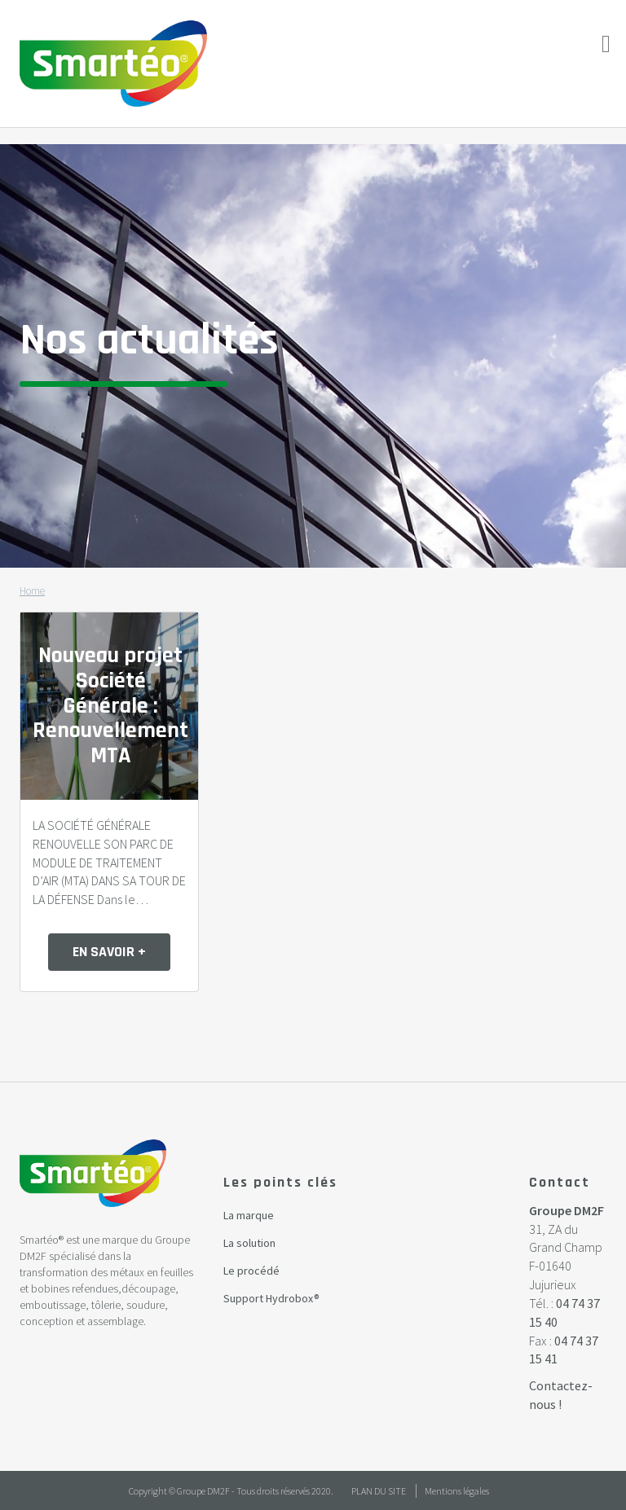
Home (32, 591)
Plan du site (378, 1491)
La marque (248, 1215)
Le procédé (251, 1270)
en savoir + (109, 951)
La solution (249, 1243)
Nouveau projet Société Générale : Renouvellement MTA (110, 705)
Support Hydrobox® (271, 1298)
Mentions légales (457, 1491)
